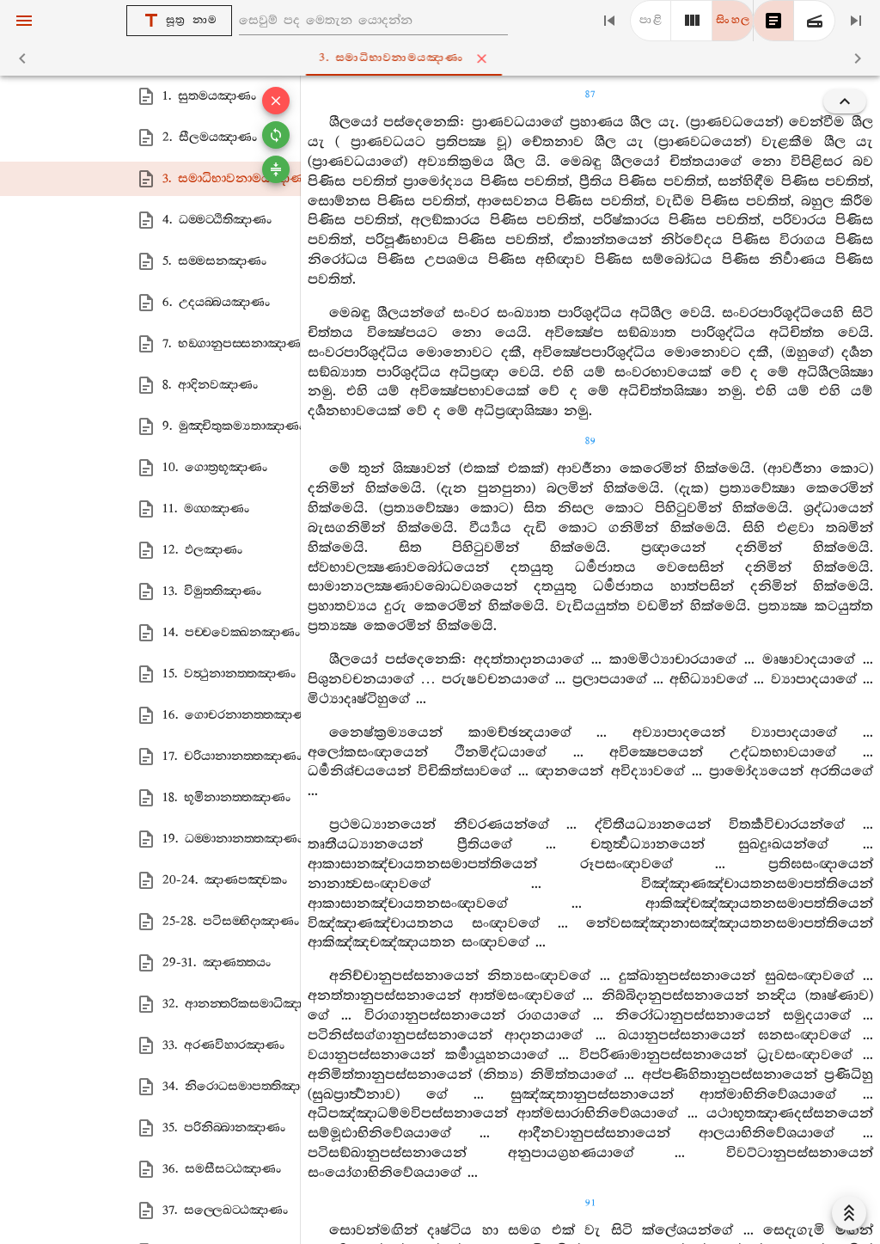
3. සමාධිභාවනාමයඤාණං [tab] (443, 58)
